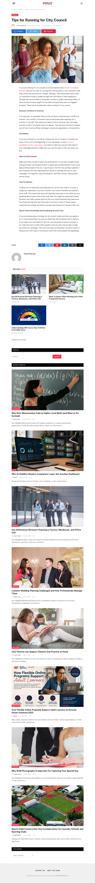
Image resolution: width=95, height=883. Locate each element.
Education (16, 409)
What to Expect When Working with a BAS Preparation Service (66, 298)
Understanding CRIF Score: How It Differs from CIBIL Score (28, 329)
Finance (14, 15)
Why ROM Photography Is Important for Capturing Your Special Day (45, 771)
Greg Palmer (17, 835)
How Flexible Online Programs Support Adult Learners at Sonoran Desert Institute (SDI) (44, 711)
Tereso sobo (17, 655)
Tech (14, 470)
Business (15, 824)
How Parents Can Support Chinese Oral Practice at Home (40, 652)
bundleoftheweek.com (61, 875)
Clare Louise (17, 536)
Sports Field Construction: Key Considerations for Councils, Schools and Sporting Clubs (47, 830)
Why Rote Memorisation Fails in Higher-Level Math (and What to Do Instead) (45, 414)
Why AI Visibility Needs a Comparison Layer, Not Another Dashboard (45, 474)
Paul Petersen (22, 25)
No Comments (47, 25)
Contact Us (40, 870)
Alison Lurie (16, 597)
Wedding (15, 586)
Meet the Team (53, 870)
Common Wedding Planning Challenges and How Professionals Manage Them (47, 592)
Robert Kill (16, 419)
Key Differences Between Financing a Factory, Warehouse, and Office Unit (27, 298)
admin (15, 477)
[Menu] (14, 3)
